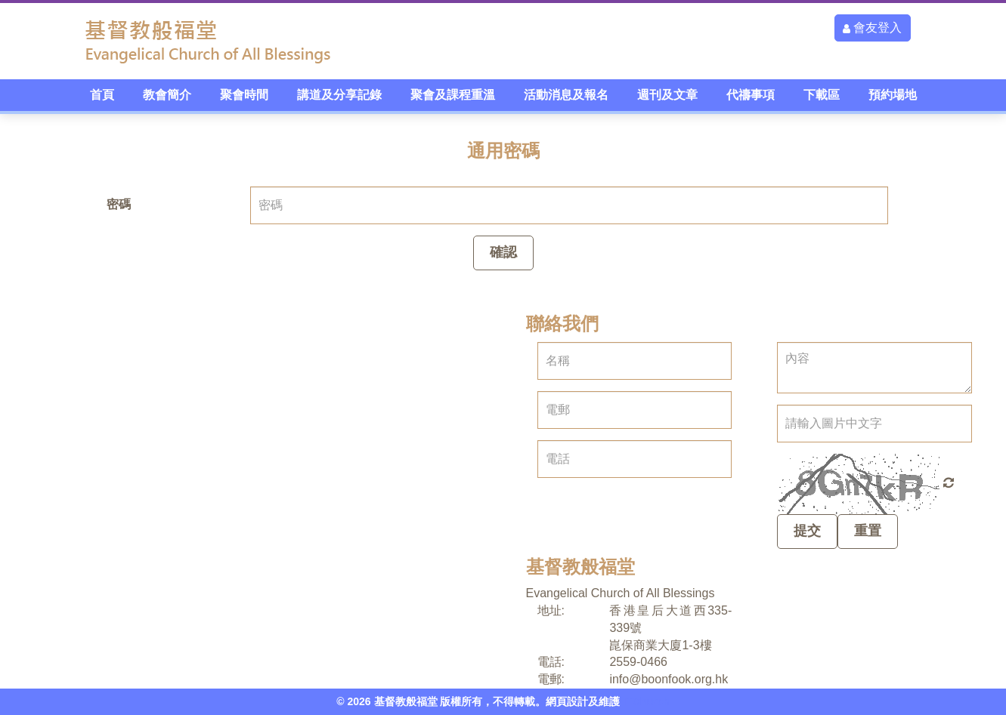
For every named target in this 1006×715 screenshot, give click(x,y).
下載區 (821, 94)
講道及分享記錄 (339, 94)
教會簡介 (167, 94)
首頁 (102, 94)
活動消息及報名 (566, 94)
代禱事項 (750, 94)
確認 (503, 252)
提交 (807, 530)
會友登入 (872, 27)
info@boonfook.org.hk (668, 679)
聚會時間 (244, 94)
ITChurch (646, 701)
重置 (867, 530)
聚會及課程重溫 (452, 94)
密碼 (119, 204)
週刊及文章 (667, 94)
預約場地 (892, 94)
